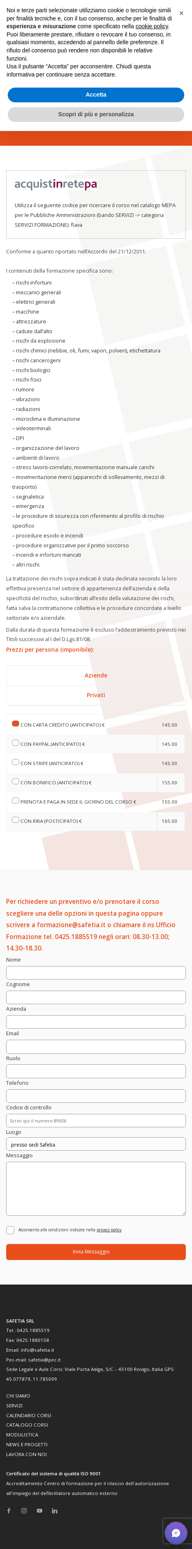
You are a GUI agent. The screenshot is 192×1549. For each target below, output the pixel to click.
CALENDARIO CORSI (28, 1415)
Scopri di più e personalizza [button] (95, 114)
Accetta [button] (96, 94)
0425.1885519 (33, 1330)
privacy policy (109, 1230)
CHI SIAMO (18, 1396)
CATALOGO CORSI (27, 1425)
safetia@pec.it (44, 1360)
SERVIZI (14, 1405)
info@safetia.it (37, 1350)
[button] (181, 13)
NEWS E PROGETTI (26, 1444)
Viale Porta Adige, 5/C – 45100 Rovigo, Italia (114, 1369)
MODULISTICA (22, 1435)
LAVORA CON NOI (26, 1454)
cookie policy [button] (152, 26)
